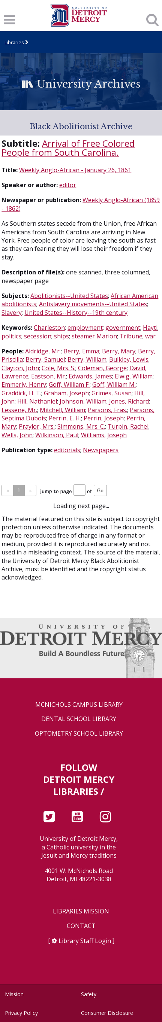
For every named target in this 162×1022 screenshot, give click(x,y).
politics (11, 336)
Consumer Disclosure (107, 1012)
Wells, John (17, 435)
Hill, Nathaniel (37, 401)
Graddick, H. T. (21, 393)
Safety (88, 994)
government (122, 327)
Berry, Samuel (45, 359)
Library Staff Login (84, 941)
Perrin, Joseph (104, 418)
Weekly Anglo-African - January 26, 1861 (75, 170)
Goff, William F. (69, 384)
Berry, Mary (118, 351)
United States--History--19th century (76, 312)
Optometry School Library (79, 733)
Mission (14, 994)
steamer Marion (94, 336)
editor (67, 185)
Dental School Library (78, 719)
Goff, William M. (114, 384)
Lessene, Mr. (19, 410)
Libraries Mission (81, 911)
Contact (81, 926)
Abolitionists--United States (69, 296)
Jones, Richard (129, 401)
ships (61, 336)
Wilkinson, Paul (56, 435)
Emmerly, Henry (24, 384)
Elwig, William (134, 376)
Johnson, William (83, 401)
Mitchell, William (62, 410)
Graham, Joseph (66, 393)
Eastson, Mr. (48, 376)
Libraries (14, 42)
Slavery (12, 312)
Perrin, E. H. (65, 418)
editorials (67, 450)
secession (37, 336)
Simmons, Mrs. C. (81, 426)
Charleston (49, 327)
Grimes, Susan (112, 393)
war (150, 336)
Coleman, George (102, 368)
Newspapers (100, 450)
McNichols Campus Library (79, 704)
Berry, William (87, 359)
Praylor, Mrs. (37, 426)
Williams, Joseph (104, 435)
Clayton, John (20, 368)
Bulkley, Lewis (128, 359)
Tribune (131, 336)
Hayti (150, 327)
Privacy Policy (21, 1012)
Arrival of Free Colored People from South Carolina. (68, 147)
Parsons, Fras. (107, 410)
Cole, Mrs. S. (58, 368)
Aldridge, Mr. (43, 351)
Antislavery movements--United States (93, 304)
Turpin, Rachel (128, 426)
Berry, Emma (81, 351)
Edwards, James (90, 376)
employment (85, 327)
